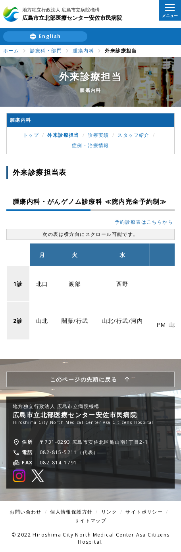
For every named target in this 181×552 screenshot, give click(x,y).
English (50, 36)
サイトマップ (90, 520)
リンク (109, 511)
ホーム (11, 50)
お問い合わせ (25, 511)
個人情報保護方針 (71, 511)
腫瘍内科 (83, 50)
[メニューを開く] (170, 10)
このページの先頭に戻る (83, 379)
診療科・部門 (46, 50)
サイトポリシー (144, 511)
